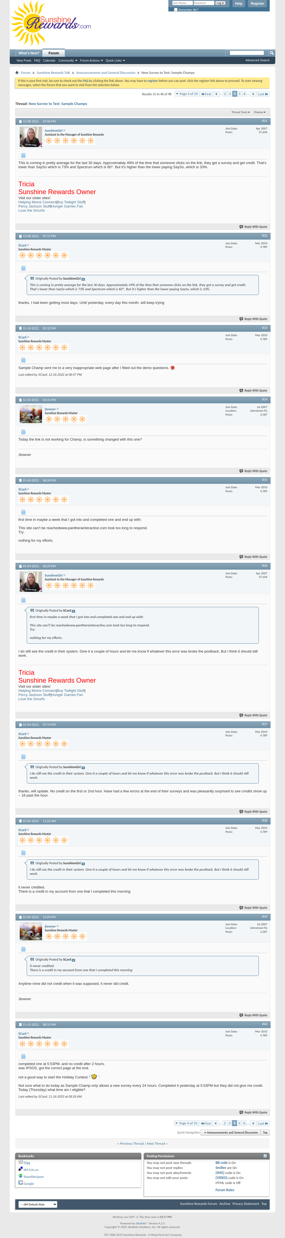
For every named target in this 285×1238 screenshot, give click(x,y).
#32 (264, 236)
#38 (264, 820)
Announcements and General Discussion (105, 72)
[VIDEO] (221, 1178)
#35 (264, 480)
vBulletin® (142, 1223)
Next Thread (156, 1143)
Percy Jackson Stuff (34, 206)
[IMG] (219, 1173)
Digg (27, 1163)
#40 (264, 1024)
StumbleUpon (34, 1176)
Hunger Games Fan (67, 206)
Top (265, 1132)
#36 (264, 566)
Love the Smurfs (31, 210)
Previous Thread (132, 1143)
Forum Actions (90, 60)
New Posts (24, 60)
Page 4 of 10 (189, 94)
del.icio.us (31, 1170)
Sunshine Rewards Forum (198, 1204)
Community (66, 60)
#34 (264, 399)
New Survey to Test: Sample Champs (58, 103)
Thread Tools (239, 112)
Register (257, 4)
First (206, 94)
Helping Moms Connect (37, 202)
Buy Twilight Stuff (71, 202)
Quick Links (114, 60)
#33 (264, 328)
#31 (264, 121)
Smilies (220, 1168)
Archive (224, 1204)
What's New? (29, 53)
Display (258, 112)
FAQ (37, 60)
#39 (264, 917)
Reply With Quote (253, 227)
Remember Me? (186, 9)
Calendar (49, 60)
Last (263, 94)
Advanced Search (257, 60)
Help (238, 4)
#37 (264, 724)
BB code (221, 1163)
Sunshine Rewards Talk (53, 72)
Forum (54, 53)
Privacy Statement (246, 1204)
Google (29, 1183)
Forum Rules (224, 1190)
